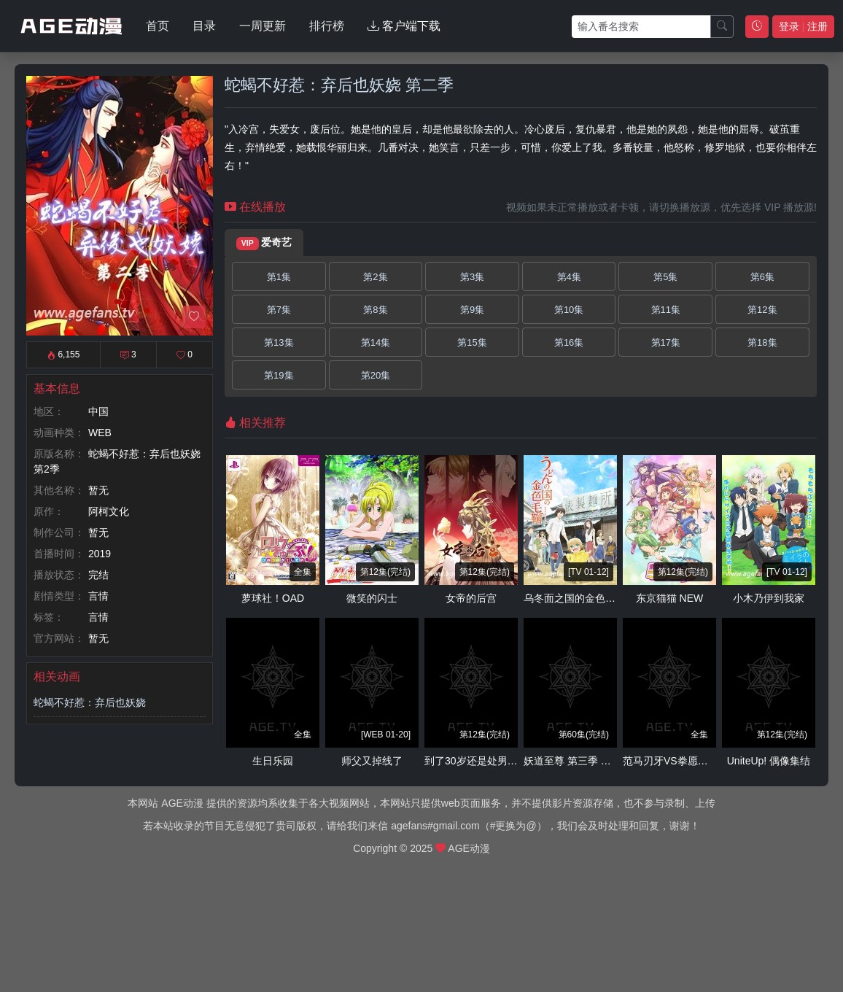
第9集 (472, 309)
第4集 (569, 276)
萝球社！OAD (272, 598)
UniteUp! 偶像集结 (768, 761)
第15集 (471, 342)
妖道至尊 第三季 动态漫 (578, 761)
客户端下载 (404, 26)
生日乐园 (272, 761)
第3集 (472, 276)
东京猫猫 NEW (670, 598)
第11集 (665, 309)
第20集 (375, 375)
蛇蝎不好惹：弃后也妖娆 (90, 702)
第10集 (568, 309)
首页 (157, 26)
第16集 (568, 342)
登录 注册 (803, 26)
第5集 (665, 276)
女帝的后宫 (471, 598)
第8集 (375, 309)
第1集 (279, 276)
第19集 (278, 375)
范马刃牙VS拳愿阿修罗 (676, 761)
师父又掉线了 (372, 761)
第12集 (762, 309)
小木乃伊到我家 (768, 598)
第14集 (375, 342)
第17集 (665, 342)
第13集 (278, 342)
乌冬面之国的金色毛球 (575, 598)
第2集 (375, 276)
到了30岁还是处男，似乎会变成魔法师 (511, 761)
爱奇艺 (264, 242)
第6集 (762, 276)
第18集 (762, 342)
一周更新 (262, 26)
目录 (204, 26)
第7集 (279, 309)
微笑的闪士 (371, 598)
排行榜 (326, 26)
